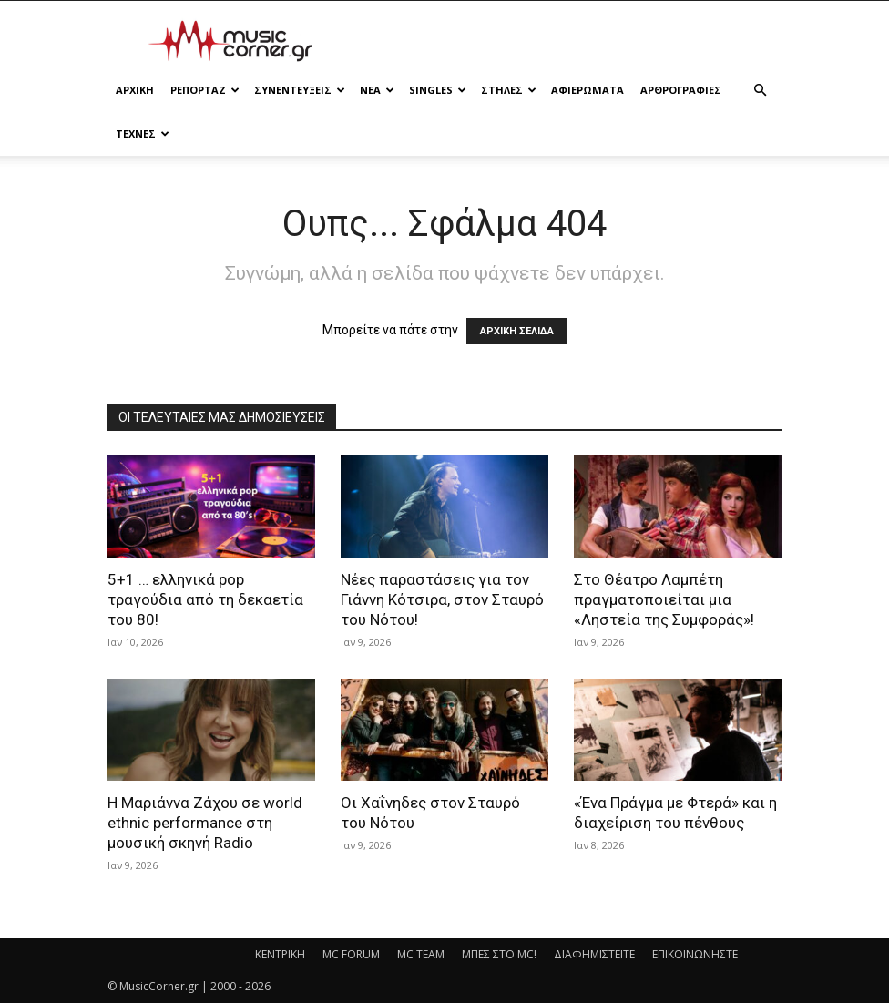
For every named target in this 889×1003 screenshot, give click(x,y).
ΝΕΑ (377, 90)
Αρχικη (135, 90)
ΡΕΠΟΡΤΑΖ (205, 90)
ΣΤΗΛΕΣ (508, 90)
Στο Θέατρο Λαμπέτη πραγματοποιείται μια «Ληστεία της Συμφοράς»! (664, 599)
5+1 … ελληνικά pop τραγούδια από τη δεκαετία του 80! (205, 599)
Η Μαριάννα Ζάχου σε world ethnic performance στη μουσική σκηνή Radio (204, 822)
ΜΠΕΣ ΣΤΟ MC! (499, 954)
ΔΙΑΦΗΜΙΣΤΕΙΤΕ (594, 954)
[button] (760, 90)
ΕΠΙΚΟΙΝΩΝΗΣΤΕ (695, 954)
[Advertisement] (567, 41)
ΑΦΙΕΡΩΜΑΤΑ (587, 90)
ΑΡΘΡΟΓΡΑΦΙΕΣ (680, 90)
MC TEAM (420, 954)
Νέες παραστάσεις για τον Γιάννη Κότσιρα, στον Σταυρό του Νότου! (442, 599)
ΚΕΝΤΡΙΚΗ (280, 954)
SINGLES (437, 90)
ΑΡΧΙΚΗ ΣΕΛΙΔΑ (517, 331)
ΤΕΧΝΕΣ (142, 133)
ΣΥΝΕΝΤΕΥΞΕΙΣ (299, 90)
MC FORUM (351, 954)
